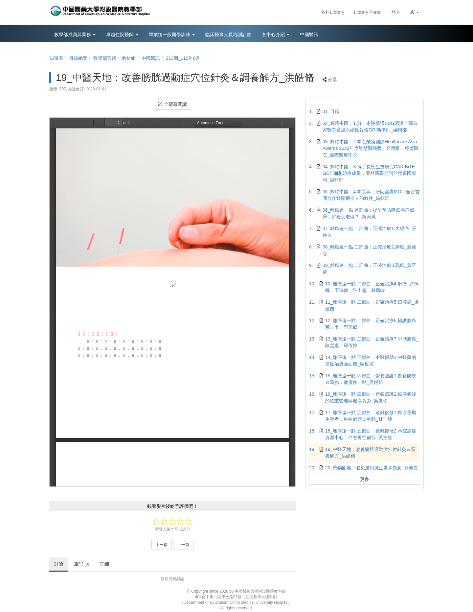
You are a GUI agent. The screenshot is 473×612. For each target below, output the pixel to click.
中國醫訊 (151, 58)
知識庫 (56, 58)
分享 (332, 79)
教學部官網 (104, 58)
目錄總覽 (78, 58)
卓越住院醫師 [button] (122, 34)
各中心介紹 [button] (275, 34)
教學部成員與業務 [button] (75, 34)
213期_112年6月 (183, 58)
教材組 (129, 58)
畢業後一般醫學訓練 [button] (172, 34)
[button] (414, 12)
